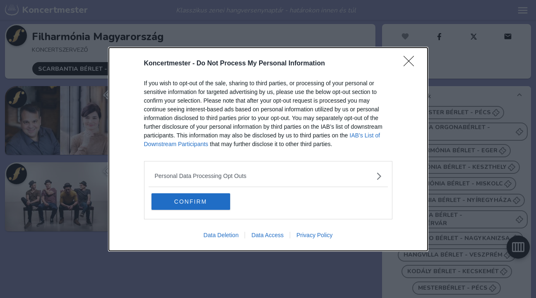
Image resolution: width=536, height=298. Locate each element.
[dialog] (268, 149)
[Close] (411, 64)
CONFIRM (190, 201)
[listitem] (268, 176)
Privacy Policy (314, 235)
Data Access (267, 235)
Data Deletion (221, 235)
